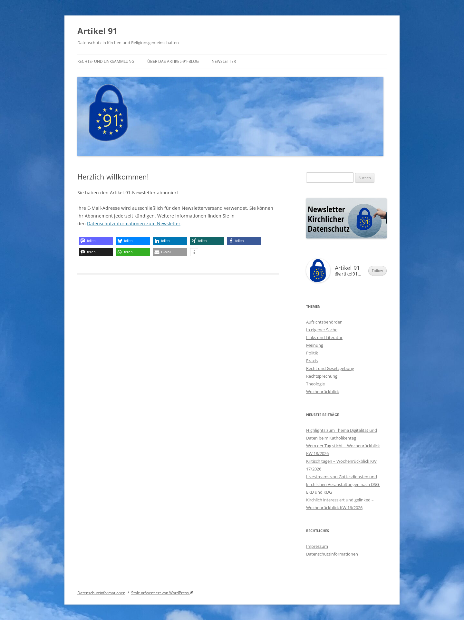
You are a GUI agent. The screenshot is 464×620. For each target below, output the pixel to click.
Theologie (315, 384)
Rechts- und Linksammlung (105, 61)
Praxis (312, 360)
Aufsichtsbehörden (324, 322)
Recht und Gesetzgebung (330, 368)
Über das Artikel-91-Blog (173, 61)
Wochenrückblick (322, 391)
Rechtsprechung (321, 376)
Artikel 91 (97, 31)
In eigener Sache (321, 330)
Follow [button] (377, 270)
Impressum (317, 546)
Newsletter (224, 61)
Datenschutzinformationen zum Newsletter (133, 223)
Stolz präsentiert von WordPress (160, 593)
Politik (312, 353)
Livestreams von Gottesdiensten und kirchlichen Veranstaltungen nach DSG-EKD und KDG (343, 484)
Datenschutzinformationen (332, 554)
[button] (96, 241)
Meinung (314, 345)
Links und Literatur (324, 337)
